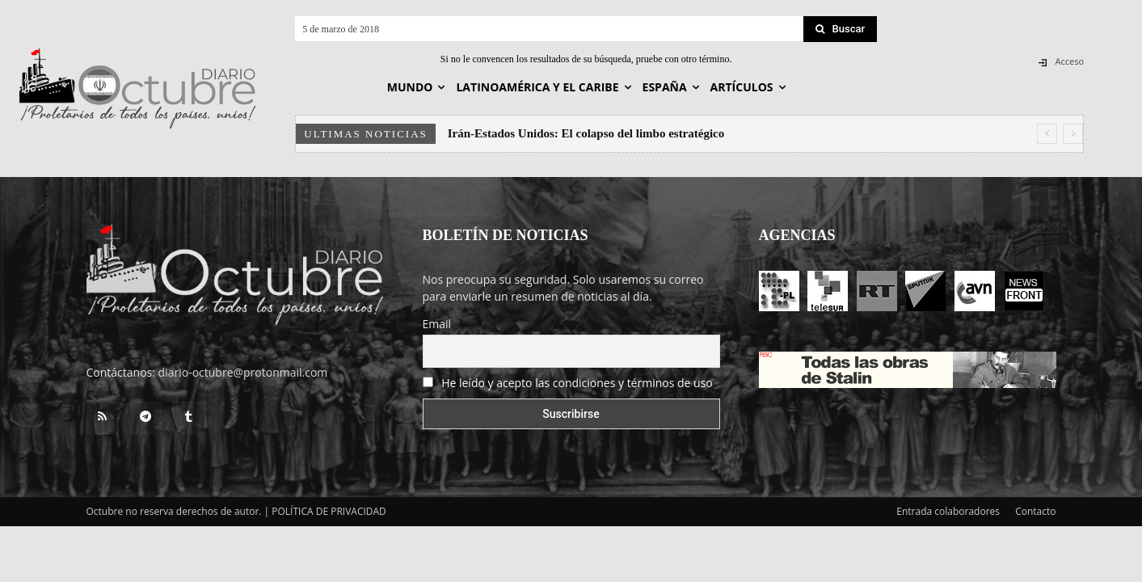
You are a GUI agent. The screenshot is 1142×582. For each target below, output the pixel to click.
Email (437, 323)
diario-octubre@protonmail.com (243, 372)
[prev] (1047, 134)
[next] (1073, 134)
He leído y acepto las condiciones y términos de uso (577, 382)
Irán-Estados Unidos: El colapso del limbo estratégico (586, 133)
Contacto (1035, 511)
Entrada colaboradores (948, 511)
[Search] (840, 29)
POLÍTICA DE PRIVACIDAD (329, 511)
